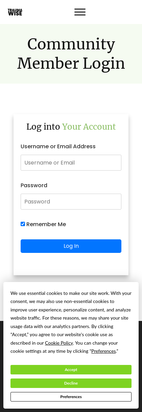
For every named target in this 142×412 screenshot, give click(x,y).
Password (34, 185)
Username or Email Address (58, 146)
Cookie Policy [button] (59, 343)
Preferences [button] (103, 351)
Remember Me (43, 224)
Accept (71, 369)
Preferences (70, 396)
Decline (71, 383)
